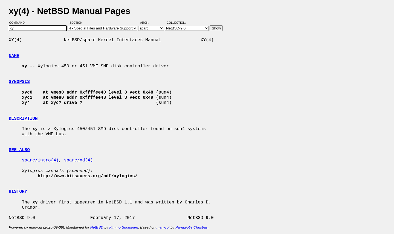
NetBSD (96, 227)
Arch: (147, 22)
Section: (77, 22)
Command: (19, 22)
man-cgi (163, 227)
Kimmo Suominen (123, 227)
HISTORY (18, 192)
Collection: (176, 22)
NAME (14, 56)
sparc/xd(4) (78, 160)
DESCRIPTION (23, 119)
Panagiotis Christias (191, 227)
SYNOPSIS (19, 82)
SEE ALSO (19, 150)
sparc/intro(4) (40, 160)
